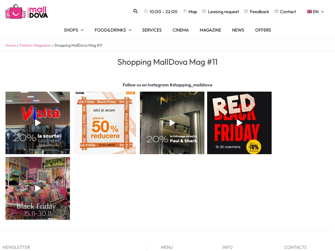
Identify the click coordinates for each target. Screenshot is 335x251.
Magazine (170, 218)
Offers (167, 234)
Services (169, 202)
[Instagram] (236, 218)
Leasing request (238, 202)
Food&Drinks (174, 193)
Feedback (232, 210)
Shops (167, 185)
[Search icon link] (149, 11)
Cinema (168, 210)
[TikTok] (246, 218)
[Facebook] (226, 218)
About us (231, 193)
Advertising (234, 185)
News (166, 226)
